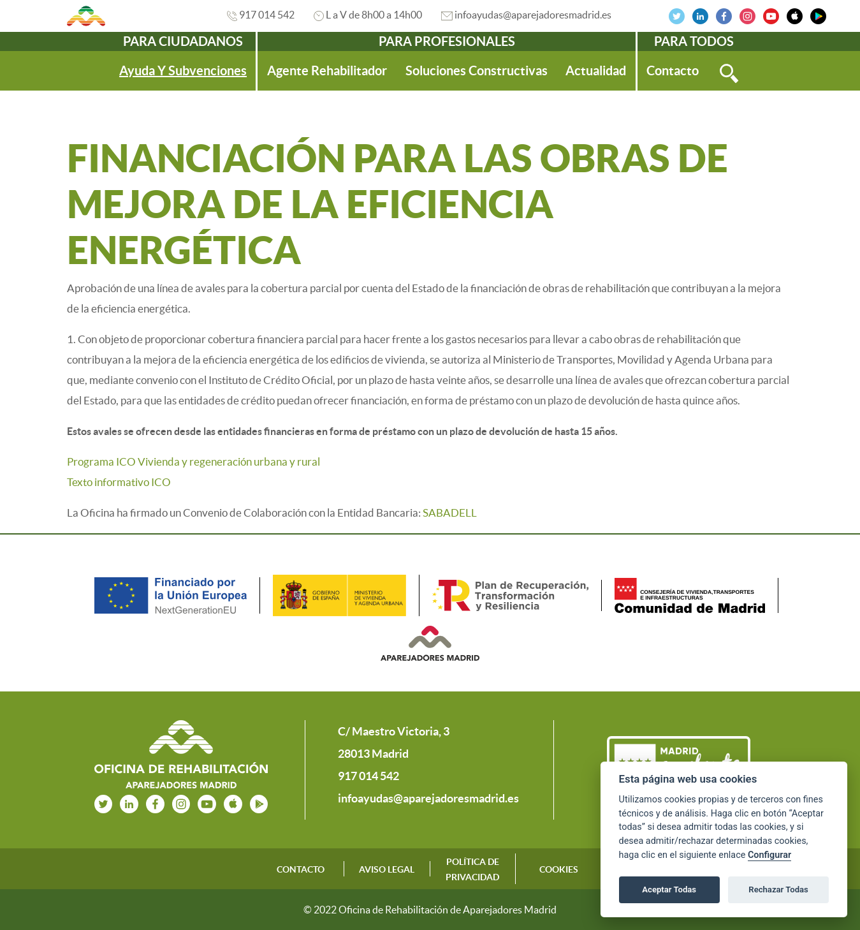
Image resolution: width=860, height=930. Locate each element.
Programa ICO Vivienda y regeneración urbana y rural (193, 461)
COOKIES (558, 869)
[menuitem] (183, 71)
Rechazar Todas (778, 889)
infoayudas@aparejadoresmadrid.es (533, 14)
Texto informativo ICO (119, 482)
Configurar (769, 855)
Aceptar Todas (669, 889)
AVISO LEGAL (386, 869)
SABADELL (450, 512)
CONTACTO (300, 869)
